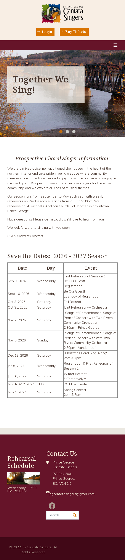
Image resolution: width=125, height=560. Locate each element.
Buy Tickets (75, 32)
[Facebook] (52, 505)
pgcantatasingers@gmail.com (72, 494)
